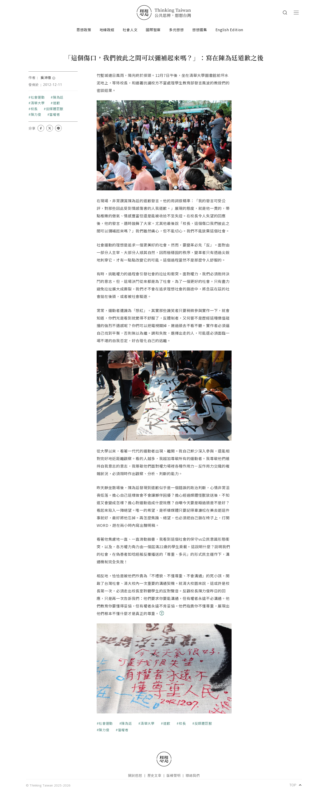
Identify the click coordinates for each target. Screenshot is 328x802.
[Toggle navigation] (296, 12)
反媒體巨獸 (55, 108)
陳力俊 (36, 114)
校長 (34, 108)
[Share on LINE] (58, 128)
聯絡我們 (193, 775)
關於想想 (135, 775)
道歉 (56, 102)
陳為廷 (58, 97)
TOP (295, 785)
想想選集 (199, 29)
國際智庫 (153, 29)
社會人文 (130, 29)
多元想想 (176, 29)
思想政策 (83, 29)
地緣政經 (107, 29)
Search (285, 12)
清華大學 (38, 102)
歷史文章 (154, 775)
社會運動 (38, 97)
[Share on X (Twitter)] (49, 128)
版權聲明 (174, 775)
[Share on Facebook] (40, 128)
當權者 (54, 114)
